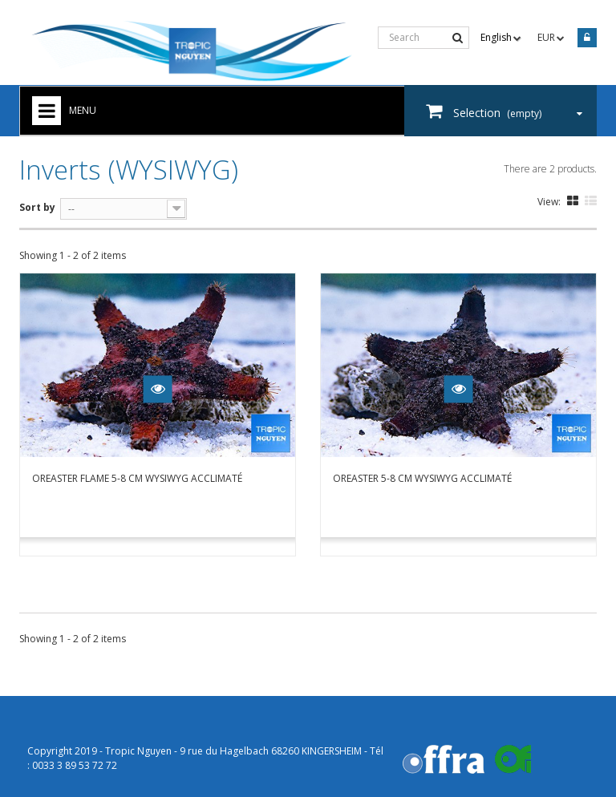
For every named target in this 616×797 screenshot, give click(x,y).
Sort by (37, 207)
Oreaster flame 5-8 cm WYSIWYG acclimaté (137, 478)
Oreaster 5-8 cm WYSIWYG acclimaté (422, 478)
